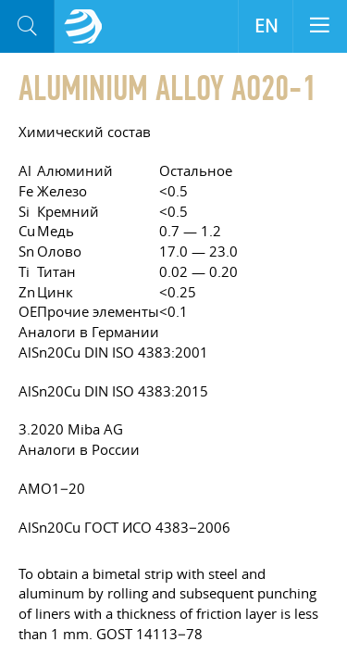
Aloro (83, 26)
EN (266, 26)
